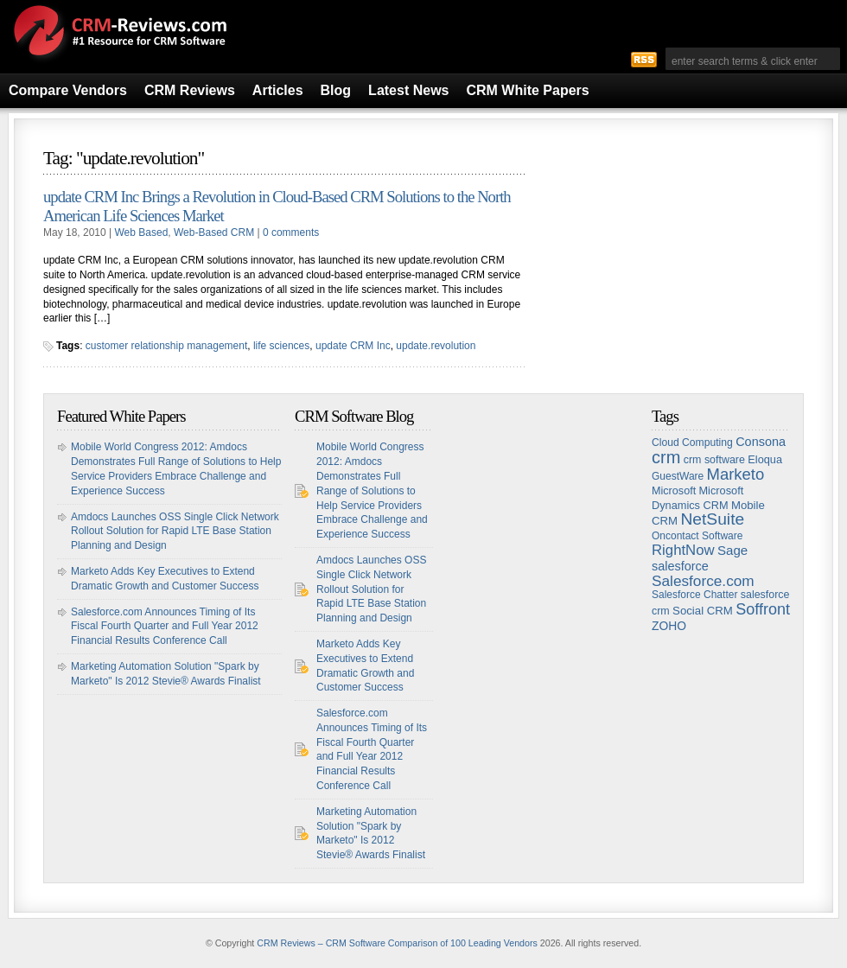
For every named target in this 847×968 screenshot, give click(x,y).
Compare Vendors (68, 90)
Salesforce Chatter (694, 595)
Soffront (763, 609)
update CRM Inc (353, 346)
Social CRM (702, 610)
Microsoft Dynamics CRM (697, 498)
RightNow (683, 550)
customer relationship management (166, 346)
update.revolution (435, 346)
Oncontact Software (697, 536)
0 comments (291, 232)
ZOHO (669, 626)
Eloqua (765, 459)
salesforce (680, 566)
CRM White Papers (527, 90)
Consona (761, 442)
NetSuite (712, 519)
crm (666, 457)
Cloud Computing (692, 442)
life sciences (281, 346)
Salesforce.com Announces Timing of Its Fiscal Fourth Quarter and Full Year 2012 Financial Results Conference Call (164, 626)
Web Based (142, 232)
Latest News (408, 90)
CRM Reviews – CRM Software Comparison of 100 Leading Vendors (397, 943)
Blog (336, 90)
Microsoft (674, 491)
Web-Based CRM (214, 232)
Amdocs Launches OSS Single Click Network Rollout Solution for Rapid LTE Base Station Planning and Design (175, 531)
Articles (277, 90)
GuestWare (678, 476)
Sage (732, 550)
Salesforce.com (703, 580)
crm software (714, 460)
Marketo (736, 474)
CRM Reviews (189, 90)
